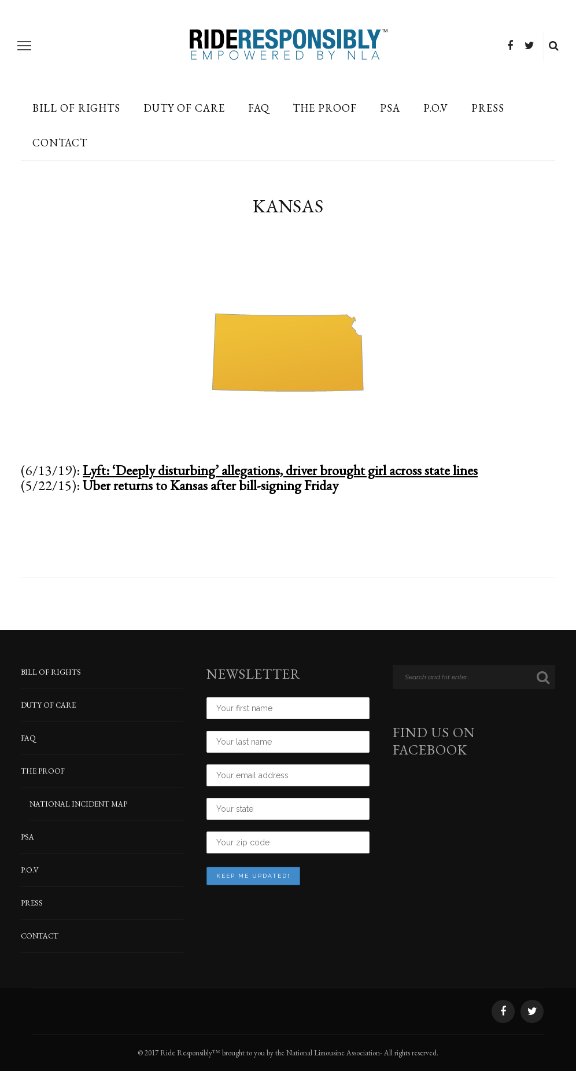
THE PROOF (325, 108)
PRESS (487, 108)
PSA (390, 108)
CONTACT (59, 142)
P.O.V (435, 108)
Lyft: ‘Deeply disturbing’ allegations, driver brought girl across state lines (280, 470)
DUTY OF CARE (184, 108)
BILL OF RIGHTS (76, 108)
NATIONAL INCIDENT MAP (78, 804)
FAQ (258, 108)
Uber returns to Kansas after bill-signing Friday (210, 485)
